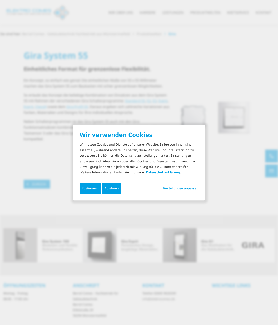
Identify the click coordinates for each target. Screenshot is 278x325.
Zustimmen (90, 188)
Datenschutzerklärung (163, 172)
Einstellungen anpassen (180, 188)
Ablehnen (112, 188)
